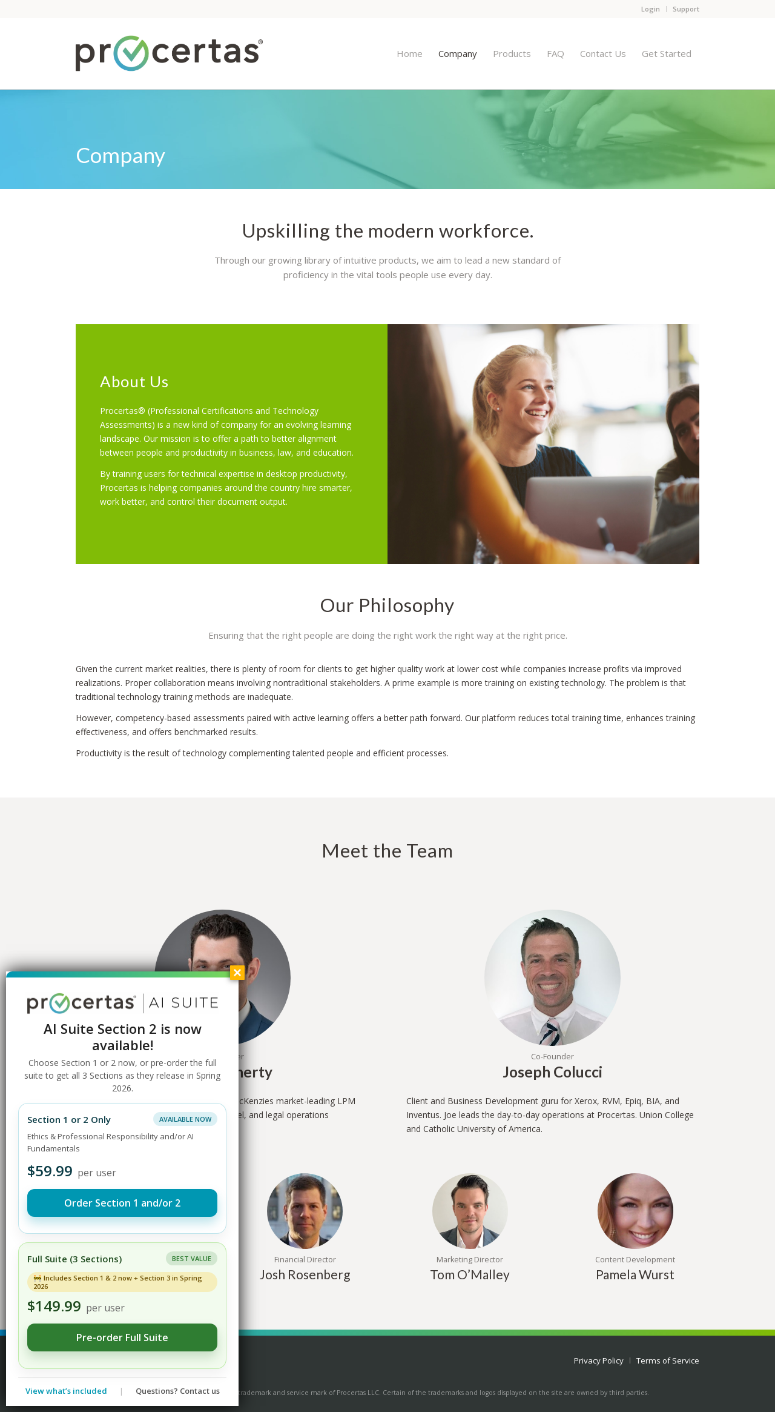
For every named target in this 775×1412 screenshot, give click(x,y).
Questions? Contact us (178, 1390)
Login (650, 8)
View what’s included (66, 1390)
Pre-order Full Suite (122, 1337)
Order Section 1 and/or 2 (122, 1203)
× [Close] (237, 972)
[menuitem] (409, 53)
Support (686, 8)
